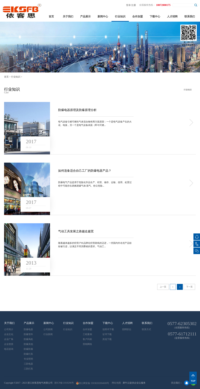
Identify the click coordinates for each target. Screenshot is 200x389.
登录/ (128, 5)
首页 (51, 16)
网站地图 (116, 383)
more (191, 122)
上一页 (163, 287)
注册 (133, 5)
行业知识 (15, 77)
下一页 (189, 287)
